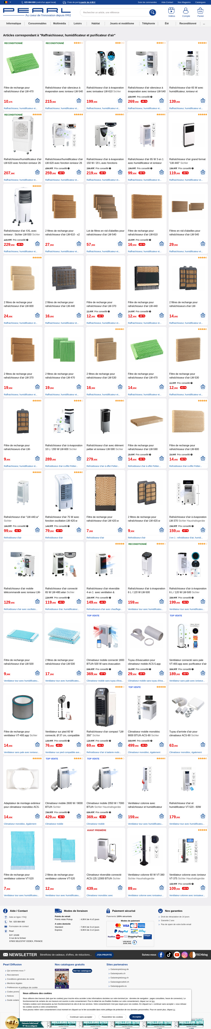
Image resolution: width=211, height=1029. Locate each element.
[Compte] (186, 12)
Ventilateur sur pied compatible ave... (63, 752)
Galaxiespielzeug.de (119, 969)
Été (167, 23)
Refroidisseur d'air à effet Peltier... (61, 466)
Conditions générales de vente (20, 979)
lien (153, 1001)
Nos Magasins (184, 2)
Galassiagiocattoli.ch (119, 982)
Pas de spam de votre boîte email (176, 924)
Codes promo (13, 991)
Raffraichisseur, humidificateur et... (20, 108)
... (204, 23)
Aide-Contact (167, 2)
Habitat (95, 23)
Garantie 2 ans (167, 920)
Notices (10, 996)
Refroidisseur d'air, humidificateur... (62, 609)
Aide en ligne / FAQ (17, 917)
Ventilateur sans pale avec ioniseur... (187, 681)
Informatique (13, 23)
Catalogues (200, 2)
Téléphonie (148, 23)
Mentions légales (14, 983)
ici (174, 1010)
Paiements (119, 916)
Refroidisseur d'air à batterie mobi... (104, 752)
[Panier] (200, 12)
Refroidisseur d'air (12, 537)
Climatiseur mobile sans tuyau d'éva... (105, 681)
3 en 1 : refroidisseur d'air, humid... (186, 537)
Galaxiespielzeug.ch (119, 977)
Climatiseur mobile (54, 824)
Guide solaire (13, 1000)
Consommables (37, 23)
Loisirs (78, 23)
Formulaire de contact (19, 926)
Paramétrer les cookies (112, 1017)
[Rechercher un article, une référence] (118, 12)
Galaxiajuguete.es (118, 986)
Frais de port (81, 2)
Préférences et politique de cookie (22, 987)
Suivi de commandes (147, 2)
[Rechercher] (152, 12)
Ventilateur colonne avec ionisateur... (145, 895)
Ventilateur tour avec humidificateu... (145, 609)
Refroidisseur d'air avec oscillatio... (20, 609)
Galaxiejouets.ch (117, 973)
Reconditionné (188, 23)
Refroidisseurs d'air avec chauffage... (104, 609)
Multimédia (59, 23)
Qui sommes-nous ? (16, 970)
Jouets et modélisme (122, 23)
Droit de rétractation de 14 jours (175, 917)
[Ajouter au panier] (37, 100)
